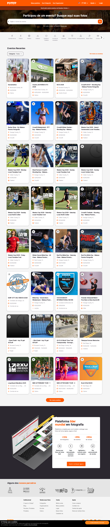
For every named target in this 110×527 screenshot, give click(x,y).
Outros (42, 511)
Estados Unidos (63, 8)
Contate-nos (75, 506)
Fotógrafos (43, 503)
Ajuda (93, 3)
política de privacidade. (30, 525)
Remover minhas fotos (78, 511)
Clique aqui (63, 26)
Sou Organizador (58, 3)
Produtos (26, 511)
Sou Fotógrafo (46, 3)
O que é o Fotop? (29, 503)
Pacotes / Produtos (29, 508)
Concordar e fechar (97, 522)
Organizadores (44, 506)
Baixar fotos (59, 511)
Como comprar (76, 503)
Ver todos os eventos (96, 54)
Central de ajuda (77, 508)
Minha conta (59, 503)
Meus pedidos (35, 3)
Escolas (42, 508)
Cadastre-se (59, 513)
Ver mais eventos (55, 400)
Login (57, 508)
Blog (25, 506)
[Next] (101, 37)
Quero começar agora (76, 464)
